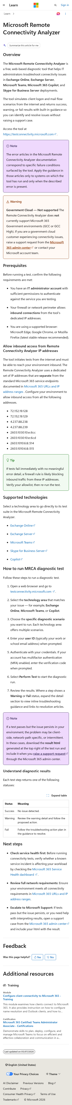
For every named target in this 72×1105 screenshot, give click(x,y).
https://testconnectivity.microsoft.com (28, 134)
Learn (7, 13)
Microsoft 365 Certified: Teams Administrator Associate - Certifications (30, 1024)
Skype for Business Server (27, 551)
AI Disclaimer (10, 1083)
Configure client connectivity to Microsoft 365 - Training (32, 997)
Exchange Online (21, 525)
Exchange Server (21, 534)
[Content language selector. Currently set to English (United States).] (20, 1065)
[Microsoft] (36, 5)
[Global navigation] (4, 5)
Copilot (15, 559)
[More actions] (65, 14)
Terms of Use (47, 1094)
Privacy (24, 1088)
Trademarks (10, 1099)
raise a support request (49, 754)
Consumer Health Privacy (18, 1094)
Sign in (65, 5)
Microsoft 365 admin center (48, 924)
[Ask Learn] (58, 14)
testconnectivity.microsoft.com (31, 591)
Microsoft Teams (21, 542)
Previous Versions (33, 1083)
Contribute (9, 1088)
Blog (50, 1083)
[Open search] (55, 5)
